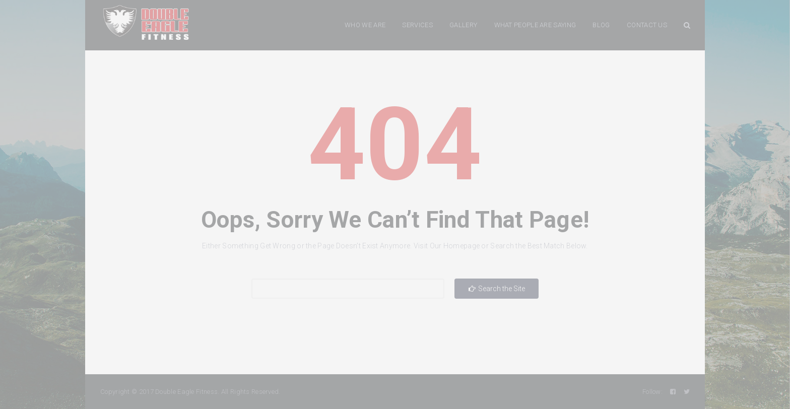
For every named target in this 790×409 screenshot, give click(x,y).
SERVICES (417, 25)
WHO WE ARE (365, 25)
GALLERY (463, 25)
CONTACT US (647, 25)
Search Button (687, 25)
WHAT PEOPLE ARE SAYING (535, 25)
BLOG (601, 25)
